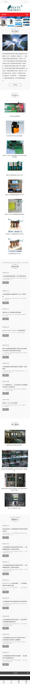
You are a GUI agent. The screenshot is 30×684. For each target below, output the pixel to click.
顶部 (26, 682)
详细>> (5, 282)
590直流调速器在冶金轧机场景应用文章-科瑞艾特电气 (14, 601)
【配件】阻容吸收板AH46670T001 (14, 175)
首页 (4, 682)
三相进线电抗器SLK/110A (14, 253)
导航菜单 (3, 14)
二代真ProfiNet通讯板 (14, 116)
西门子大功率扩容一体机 (14, 508)
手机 (11, 682)
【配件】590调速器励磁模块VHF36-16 (14, 194)
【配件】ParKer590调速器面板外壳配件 (14, 214)
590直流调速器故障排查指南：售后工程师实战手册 (14, 276)
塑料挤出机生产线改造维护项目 (14, 445)
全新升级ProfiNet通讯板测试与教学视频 (11, 312)
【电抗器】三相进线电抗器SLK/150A (14, 234)
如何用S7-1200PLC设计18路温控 (9, 403)
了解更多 (15, 84)
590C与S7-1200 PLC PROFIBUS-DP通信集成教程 (13, 330)
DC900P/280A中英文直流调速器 (14, 135)
